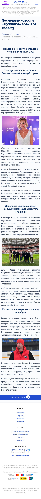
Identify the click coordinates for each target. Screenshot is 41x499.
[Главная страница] (5, 3)
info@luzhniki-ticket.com (20, 456)
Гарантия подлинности (20, 431)
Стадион (20, 419)
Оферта (20, 437)
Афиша (20, 416)
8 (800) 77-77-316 (20, 2)
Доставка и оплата (20, 434)
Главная (20, 413)
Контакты (20, 440)
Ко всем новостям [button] (20, 397)
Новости (20, 422)
